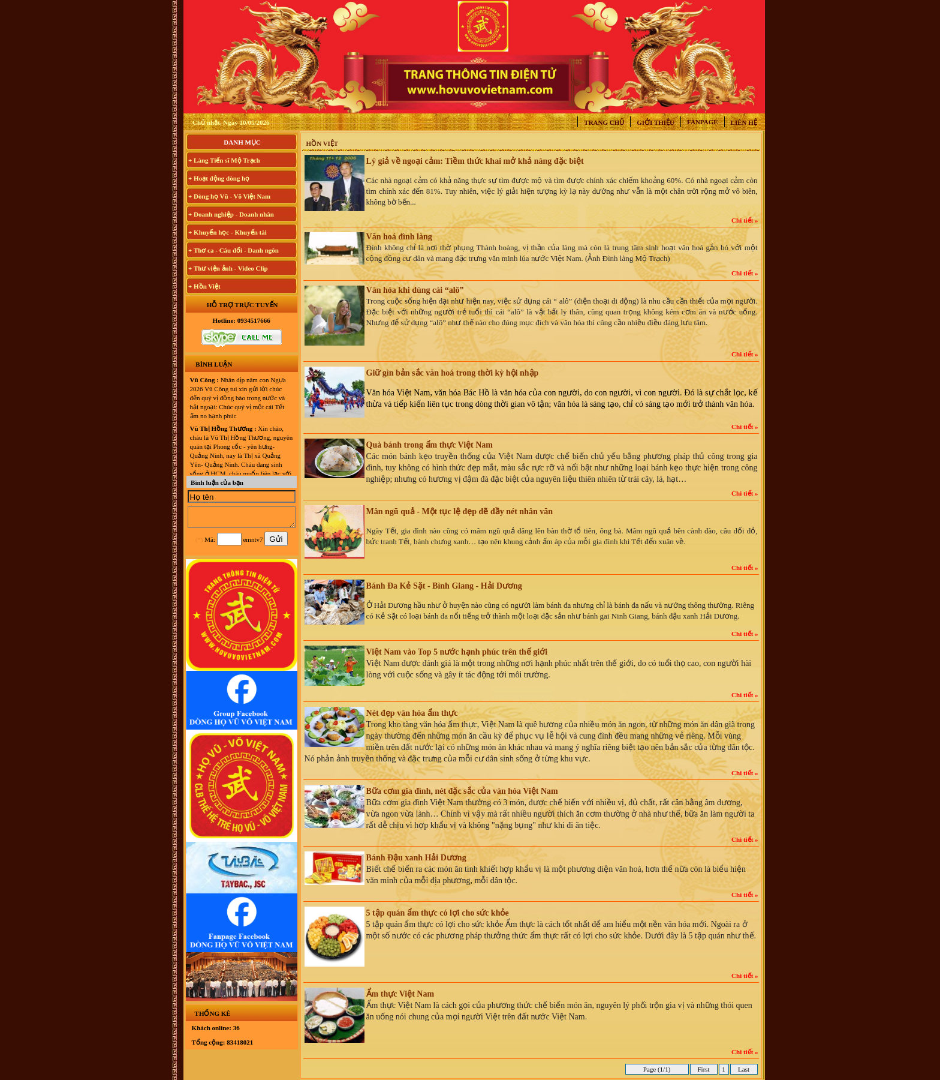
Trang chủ (604, 122)
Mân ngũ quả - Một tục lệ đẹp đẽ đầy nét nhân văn (459, 511)
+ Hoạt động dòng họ (218, 178)
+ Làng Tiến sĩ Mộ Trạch (224, 160)
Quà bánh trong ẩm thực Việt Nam (429, 444)
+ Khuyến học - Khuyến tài (227, 232)
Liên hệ (744, 122)
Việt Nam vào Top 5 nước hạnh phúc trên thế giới (457, 651)
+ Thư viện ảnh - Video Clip (228, 268)
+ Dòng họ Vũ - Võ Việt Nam (229, 196)
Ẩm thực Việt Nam (400, 993)
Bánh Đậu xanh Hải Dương (416, 857)
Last (743, 1069)
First (704, 1069)
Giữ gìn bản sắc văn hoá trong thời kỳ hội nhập (452, 372)
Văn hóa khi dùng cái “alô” (415, 290)
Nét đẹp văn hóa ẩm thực (412, 713)
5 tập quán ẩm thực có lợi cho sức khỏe (437, 912)
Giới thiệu (655, 122)
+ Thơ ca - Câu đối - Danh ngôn (233, 250)
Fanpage (702, 121)
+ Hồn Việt (204, 286)
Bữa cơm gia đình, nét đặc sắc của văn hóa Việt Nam (462, 791)
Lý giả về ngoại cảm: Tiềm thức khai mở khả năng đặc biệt (475, 161)
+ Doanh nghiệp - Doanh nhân (231, 214)
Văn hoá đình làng (399, 236)
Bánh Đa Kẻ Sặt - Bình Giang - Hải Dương (444, 585)
